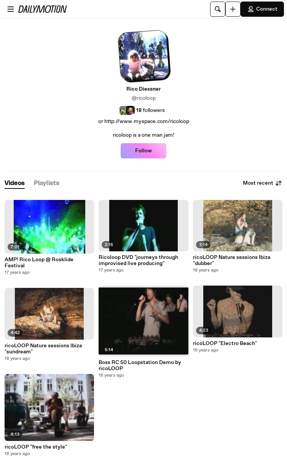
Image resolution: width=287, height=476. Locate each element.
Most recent (262, 183)
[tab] (15, 183)
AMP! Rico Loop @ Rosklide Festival (39, 263)
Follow (143, 150)
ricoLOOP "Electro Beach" (225, 343)
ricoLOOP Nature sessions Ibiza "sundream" (43, 349)
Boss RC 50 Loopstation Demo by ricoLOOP (140, 365)
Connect (262, 9)
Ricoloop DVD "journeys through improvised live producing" (138, 260)
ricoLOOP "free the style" (36, 447)
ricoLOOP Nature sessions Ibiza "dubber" (231, 260)
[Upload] (233, 9)
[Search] (217, 9)
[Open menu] (11, 9)
